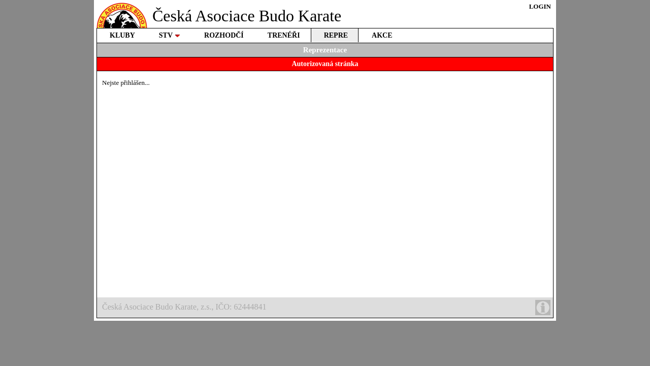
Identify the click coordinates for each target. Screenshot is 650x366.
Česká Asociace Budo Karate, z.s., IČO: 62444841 (326, 307)
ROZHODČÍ (224, 35)
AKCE (382, 35)
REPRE (336, 35)
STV (169, 35)
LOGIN (540, 6)
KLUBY (122, 35)
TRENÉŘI (284, 35)
